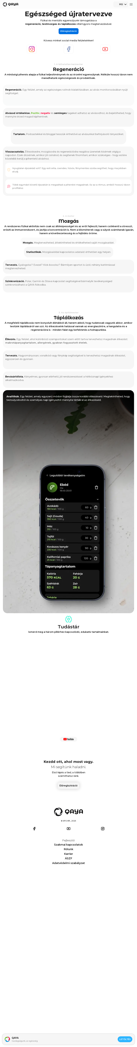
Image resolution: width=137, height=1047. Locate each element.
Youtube (62, 117)
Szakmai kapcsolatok (93, 1019)
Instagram (14, 117)
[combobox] (106, 6)
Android (126, 1023)
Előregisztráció (124, 6)
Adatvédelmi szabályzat (95, 1037)
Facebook (38, 117)
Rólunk (84, 1023)
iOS (123, 1019)
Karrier (83, 1028)
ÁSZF (82, 1032)
